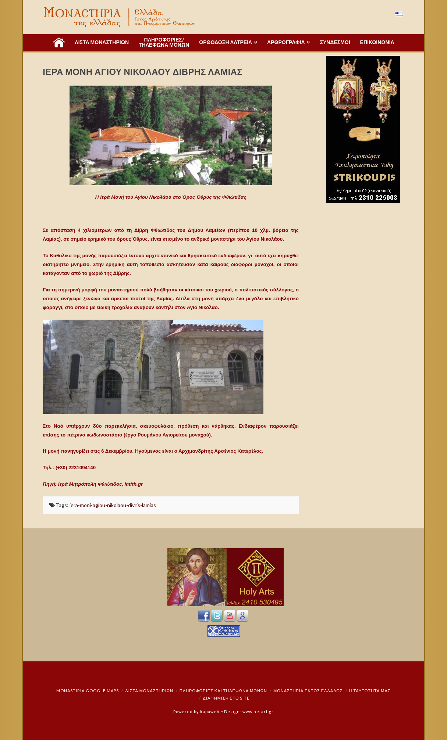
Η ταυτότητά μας (370, 690)
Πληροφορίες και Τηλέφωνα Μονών (223, 690)
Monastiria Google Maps (87, 690)
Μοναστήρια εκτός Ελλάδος (308, 690)
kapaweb (209, 711)
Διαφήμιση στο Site (226, 698)
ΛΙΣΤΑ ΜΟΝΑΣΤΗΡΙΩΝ (149, 690)
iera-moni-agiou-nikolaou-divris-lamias (113, 505)
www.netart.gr (258, 711)
